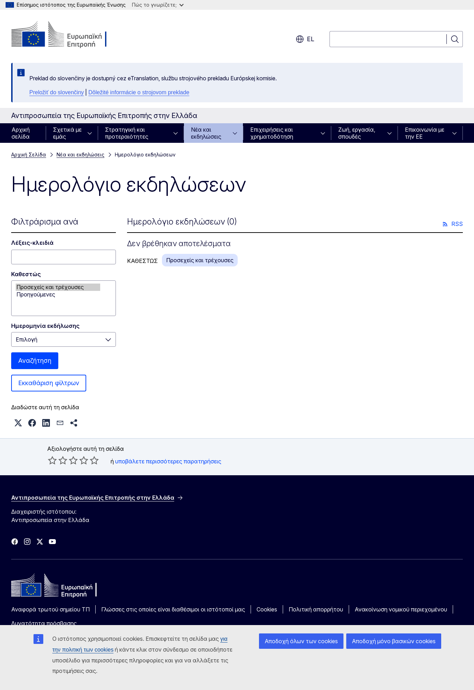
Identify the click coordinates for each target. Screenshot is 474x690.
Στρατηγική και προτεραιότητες (126, 133)
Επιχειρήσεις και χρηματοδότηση (271, 133)
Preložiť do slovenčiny (56, 92)
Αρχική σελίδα (21, 133)
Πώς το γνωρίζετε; (158, 5)
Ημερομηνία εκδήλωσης (45, 325)
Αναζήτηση (34, 360)
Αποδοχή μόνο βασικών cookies (394, 641)
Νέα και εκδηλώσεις (206, 133)
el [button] (305, 39)
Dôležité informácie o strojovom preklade (138, 92)
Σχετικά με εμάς (67, 133)
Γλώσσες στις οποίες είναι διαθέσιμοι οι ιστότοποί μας (173, 609)
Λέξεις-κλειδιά (32, 242)
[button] (18, 422)
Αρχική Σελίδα (28, 154)
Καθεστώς (26, 274)
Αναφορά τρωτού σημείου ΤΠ (50, 609)
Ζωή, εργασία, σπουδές (356, 133)
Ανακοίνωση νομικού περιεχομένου (401, 609)
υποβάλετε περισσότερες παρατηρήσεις (168, 461)
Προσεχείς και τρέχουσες (58, 287)
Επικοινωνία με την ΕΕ (424, 133)
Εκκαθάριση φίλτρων (48, 383)
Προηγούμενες (58, 294)
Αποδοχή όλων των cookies (301, 641)
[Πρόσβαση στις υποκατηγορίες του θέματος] (92, 133)
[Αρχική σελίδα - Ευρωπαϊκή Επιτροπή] (67, 35)
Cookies (267, 609)
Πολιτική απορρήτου (316, 609)
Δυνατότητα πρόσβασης (44, 623)
